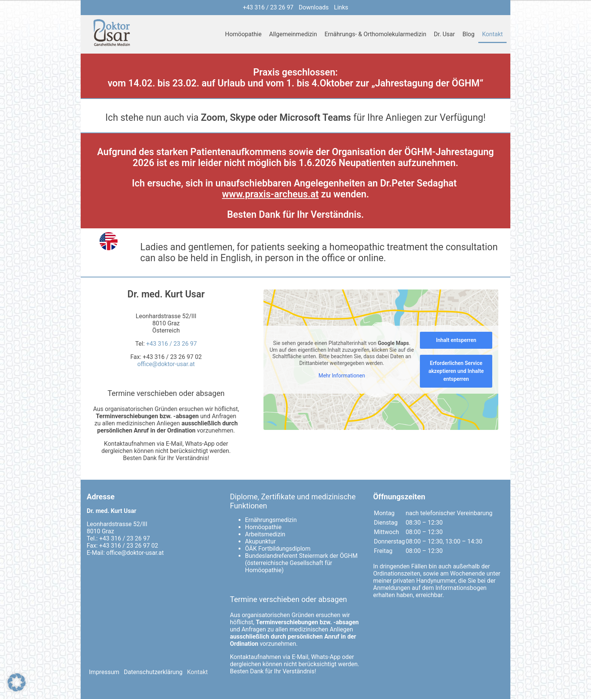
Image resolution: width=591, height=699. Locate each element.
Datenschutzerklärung (153, 672)
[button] (16, 682)
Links (341, 7)
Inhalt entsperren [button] (456, 340)
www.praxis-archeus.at (270, 194)
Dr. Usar (444, 34)
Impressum (104, 672)
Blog (468, 34)
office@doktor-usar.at (166, 364)
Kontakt (492, 34)
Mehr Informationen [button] (341, 376)
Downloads (314, 7)
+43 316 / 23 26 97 (268, 7)
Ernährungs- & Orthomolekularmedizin (375, 34)
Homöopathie (243, 34)
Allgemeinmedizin (293, 34)
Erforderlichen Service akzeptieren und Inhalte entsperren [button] (456, 371)
